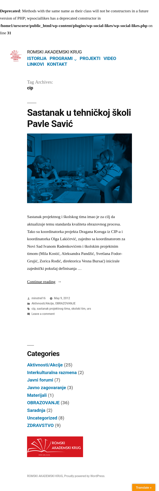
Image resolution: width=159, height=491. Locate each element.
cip (33, 308)
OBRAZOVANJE (65, 303)
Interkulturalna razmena (52, 372)
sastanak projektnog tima (53, 308)
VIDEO (109, 58)
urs (89, 308)
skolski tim (78, 308)
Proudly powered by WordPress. (84, 476)
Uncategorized (42, 418)
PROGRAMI (61, 58)
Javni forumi (40, 380)
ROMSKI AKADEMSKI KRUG (54, 52)
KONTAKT (57, 64)
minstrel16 (39, 298)
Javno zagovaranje (46, 387)
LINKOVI (35, 64)
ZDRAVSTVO (40, 425)
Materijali (37, 395)
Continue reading (44, 281)
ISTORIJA (36, 58)
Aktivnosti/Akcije (43, 303)
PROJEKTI (90, 58)
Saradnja (36, 410)
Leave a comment (43, 314)
